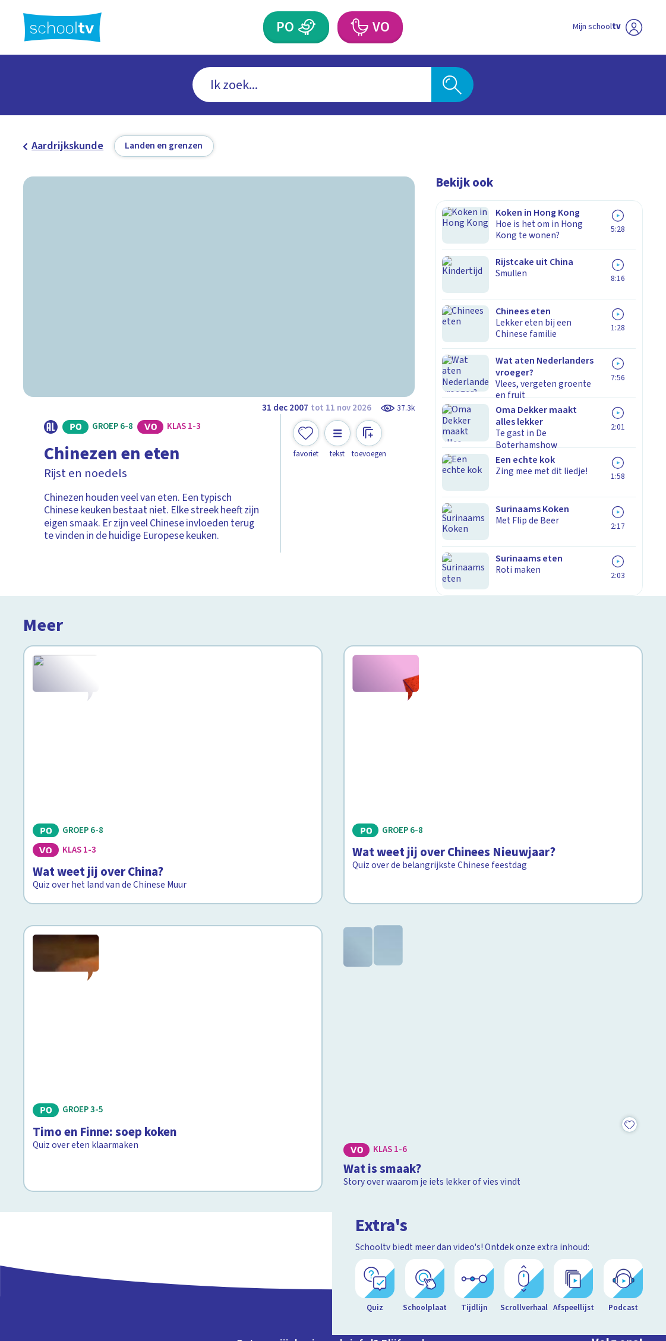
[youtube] (634, 1131)
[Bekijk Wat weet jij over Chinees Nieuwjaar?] (493, 674)
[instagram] (582, 1131)
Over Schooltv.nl (68, 1137)
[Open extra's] (630, 1299)
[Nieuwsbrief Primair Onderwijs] (255, 1182)
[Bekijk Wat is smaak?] (493, 863)
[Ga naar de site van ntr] (624, 1242)
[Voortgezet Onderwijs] (359, 27)
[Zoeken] (452, 84)
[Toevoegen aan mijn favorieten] (306, 439)
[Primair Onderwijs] (307, 27)
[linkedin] (608, 1131)
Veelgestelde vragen (79, 1119)
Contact (45, 1100)
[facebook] (556, 1131)
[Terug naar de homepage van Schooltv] (62, 27)
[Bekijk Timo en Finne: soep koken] (173, 863)
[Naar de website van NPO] (634, 27)
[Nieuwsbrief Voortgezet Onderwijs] (411, 1182)
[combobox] (311, 84)
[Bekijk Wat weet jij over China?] (173, 674)
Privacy (44, 1156)
